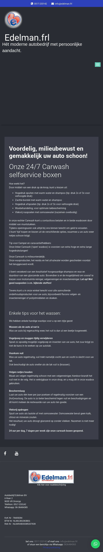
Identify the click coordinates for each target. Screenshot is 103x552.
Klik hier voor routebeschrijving (51, 485)
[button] (95, 543)
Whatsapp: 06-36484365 (16, 507)
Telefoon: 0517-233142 (15, 504)
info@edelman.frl (68, 541)
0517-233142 (40, 541)
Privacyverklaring (51, 547)
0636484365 (70, 544)
